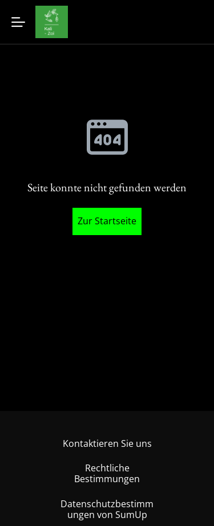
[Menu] (18, 22)
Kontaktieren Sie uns (107, 443)
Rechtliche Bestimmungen (107, 473)
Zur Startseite (107, 221)
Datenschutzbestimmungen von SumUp (107, 509)
